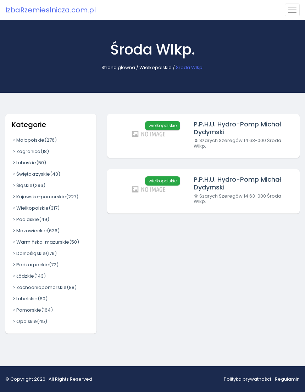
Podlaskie (30, 219)
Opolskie (29, 321)
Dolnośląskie (34, 253)
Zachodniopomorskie (44, 287)
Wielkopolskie (155, 67)
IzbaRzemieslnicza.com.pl (50, 10)
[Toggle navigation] (292, 10)
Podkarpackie (35, 264)
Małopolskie (34, 140)
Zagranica (30, 151)
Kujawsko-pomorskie (45, 196)
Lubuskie (29, 162)
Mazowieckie (36, 230)
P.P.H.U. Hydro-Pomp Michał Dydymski (237, 128)
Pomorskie (32, 310)
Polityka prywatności (247, 379)
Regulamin (287, 379)
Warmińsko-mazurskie (45, 242)
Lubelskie (30, 298)
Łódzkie (29, 276)
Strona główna (118, 67)
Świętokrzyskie (36, 174)
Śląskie (28, 185)
